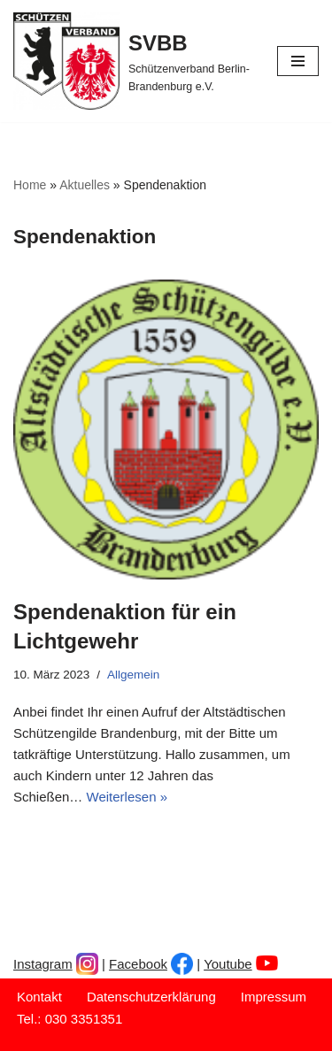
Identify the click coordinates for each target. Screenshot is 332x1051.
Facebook (138, 963)
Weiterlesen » (127, 796)
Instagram (43, 963)
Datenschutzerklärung (151, 996)
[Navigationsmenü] (298, 61)
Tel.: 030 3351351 (69, 1018)
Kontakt (39, 996)
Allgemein (133, 674)
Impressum (273, 996)
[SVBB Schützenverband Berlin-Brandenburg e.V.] (132, 61)
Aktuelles (84, 185)
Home (29, 185)
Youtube (228, 963)
